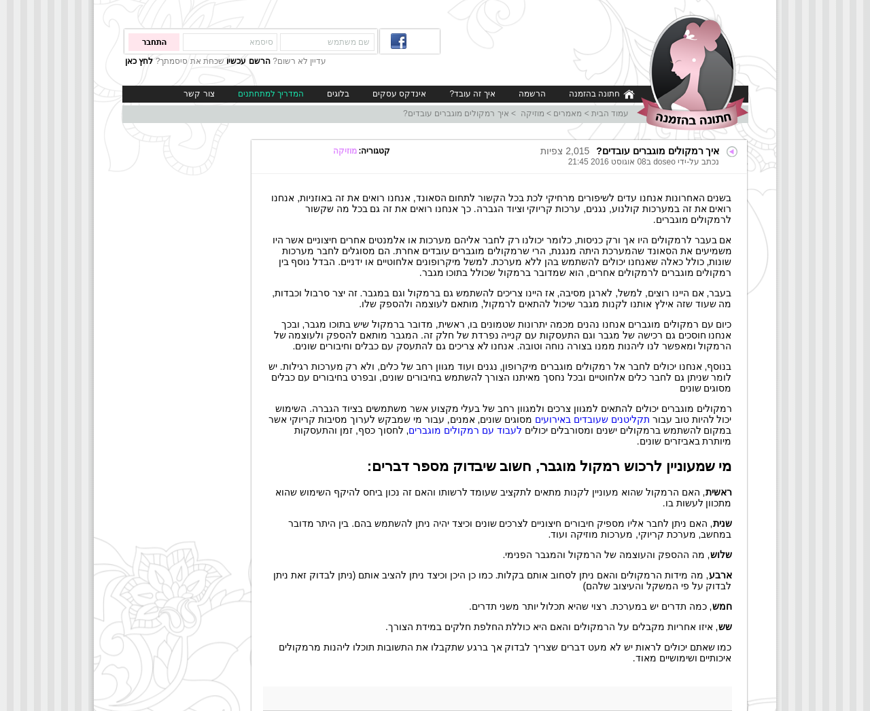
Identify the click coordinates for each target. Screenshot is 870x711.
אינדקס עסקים (399, 94)
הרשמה (532, 94)
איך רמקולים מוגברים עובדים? (456, 113)
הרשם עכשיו (248, 61)
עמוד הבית (610, 113)
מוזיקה (531, 113)
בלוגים (338, 94)
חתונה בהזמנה (602, 94)
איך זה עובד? (472, 94)
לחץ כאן (139, 61)
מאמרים (567, 113)
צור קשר (199, 94)
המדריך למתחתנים (271, 94)
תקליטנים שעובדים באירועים (592, 419)
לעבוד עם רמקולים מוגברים (465, 430)
